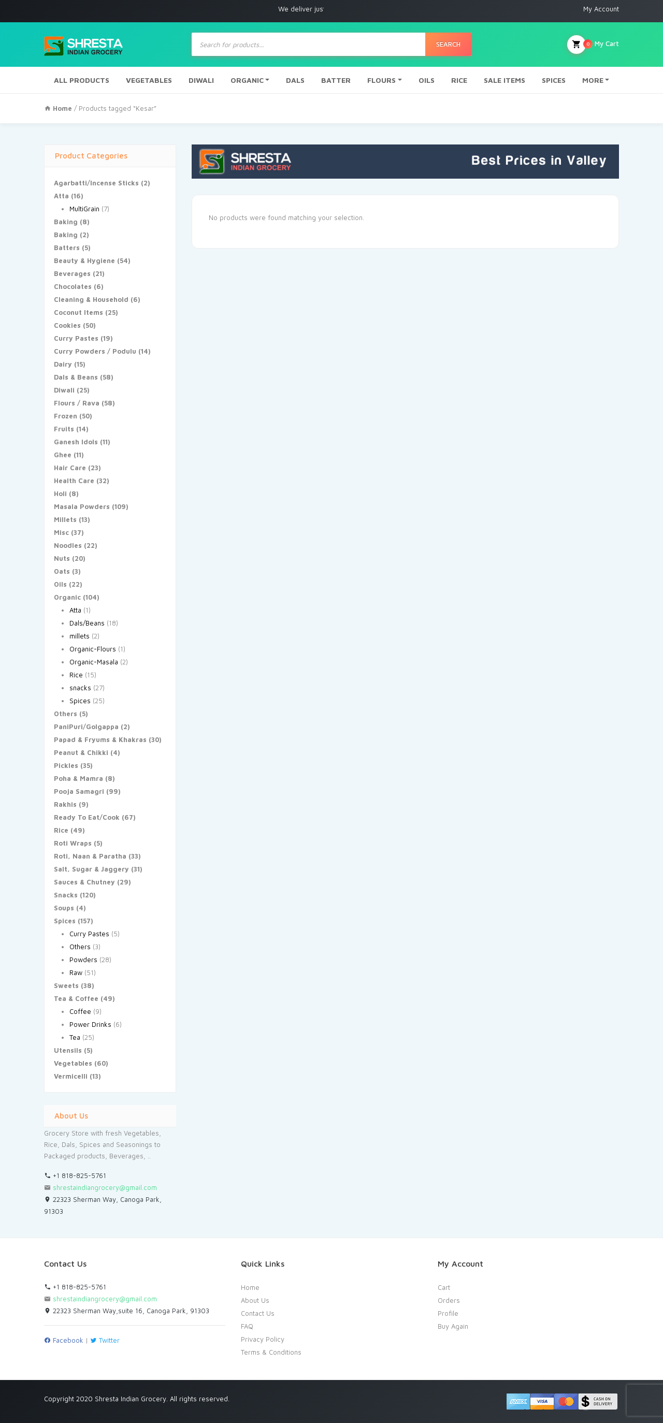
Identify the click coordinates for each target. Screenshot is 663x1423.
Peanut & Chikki (81, 752)
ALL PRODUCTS (81, 80)
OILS (427, 80)
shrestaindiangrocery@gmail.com (105, 1187)
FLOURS (381, 80)
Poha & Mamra (78, 778)
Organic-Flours (92, 649)
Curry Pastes (76, 338)
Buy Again (453, 1326)
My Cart (593, 44)
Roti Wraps (73, 843)
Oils (60, 584)
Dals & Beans (76, 377)
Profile (448, 1313)
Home (250, 1287)
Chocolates (73, 286)
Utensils (68, 1050)
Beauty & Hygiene (84, 260)
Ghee (62, 455)
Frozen (65, 416)
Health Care (74, 480)
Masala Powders (82, 506)
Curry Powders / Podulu (95, 351)
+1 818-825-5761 (75, 1175)
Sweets (66, 985)
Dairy (63, 364)
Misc (61, 532)
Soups (64, 908)
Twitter (105, 1340)
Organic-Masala (93, 662)
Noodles (68, 545)
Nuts (62, 558)
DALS (295, 80)
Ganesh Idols (76, 442)
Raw (75, 972)
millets (79, 636)
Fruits (64, 429)
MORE (592, 80)
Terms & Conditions (271, 1352)
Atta (61, 196)
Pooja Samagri (79, 791)
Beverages (72, 273)
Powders (83, 959)
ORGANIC (247, 80)
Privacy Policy (262, 1339)
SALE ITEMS (504, 80)
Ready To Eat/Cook (87, 817)
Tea (74, 1037)
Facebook (63, 1340)
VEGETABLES (149, 80)
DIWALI (201, 80)
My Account (601, 9)
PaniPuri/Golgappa (86, 726)
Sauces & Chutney (84, 882)
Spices (80, 700)
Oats (62, 571)
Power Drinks (90, 1024)
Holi (60, 493)
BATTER (336, 80)
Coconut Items (78, 312)
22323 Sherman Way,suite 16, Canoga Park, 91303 (126, 1310)
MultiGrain (84, 209)
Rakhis (65, 804)
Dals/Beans (87, 623)
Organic (67, 597)
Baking (66, 221)
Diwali (64, 390)
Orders (449, 1300)
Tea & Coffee (76, 998)
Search (448, 44)
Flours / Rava (76, 403)
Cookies (67, 325)
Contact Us (258, 1313)
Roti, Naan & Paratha (90, 856)
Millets (65, 519)
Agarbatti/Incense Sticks (96, 183)
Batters (67, 247)
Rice (76, 675)
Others (65, 713)
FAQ (247, 1326)
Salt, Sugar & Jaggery (91, 869)
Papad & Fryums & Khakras (100, 739)
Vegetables (73, 1063)
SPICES (554, 80)
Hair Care (70, 467)
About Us (255, 1300)
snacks (80, 688)
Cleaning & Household (91, 299)
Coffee (80, 1011)
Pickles (66, 765)
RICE (459, 80)
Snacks (66, 895)
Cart (444, 1287)
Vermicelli (71, 1076)
